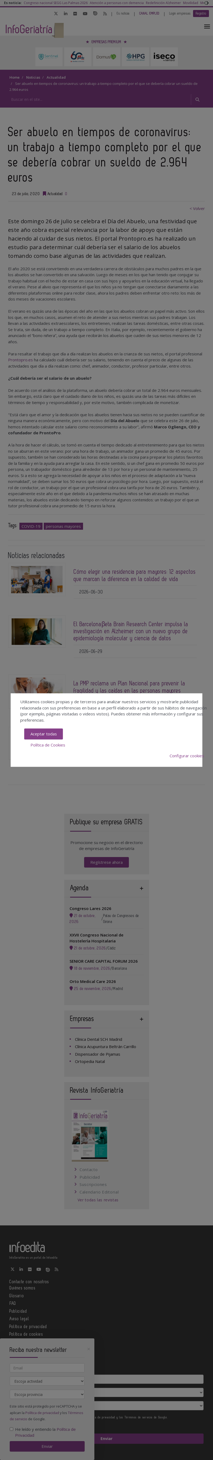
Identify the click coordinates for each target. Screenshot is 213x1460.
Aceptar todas (43, 733)
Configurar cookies (187, 755)
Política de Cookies (47, 745)
